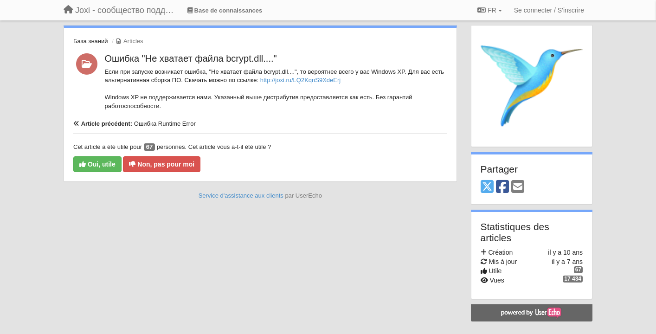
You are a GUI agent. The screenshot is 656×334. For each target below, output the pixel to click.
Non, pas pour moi (161, 164)
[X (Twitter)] (487, 187)
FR (489, 10)
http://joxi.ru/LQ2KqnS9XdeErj (300, 80)
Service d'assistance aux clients (241, 195)
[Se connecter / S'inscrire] (549, 10)
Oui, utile (97, 164)
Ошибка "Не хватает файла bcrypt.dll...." (191, 58)
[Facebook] (502, 187)
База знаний (90, 41)
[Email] (517, 187)
